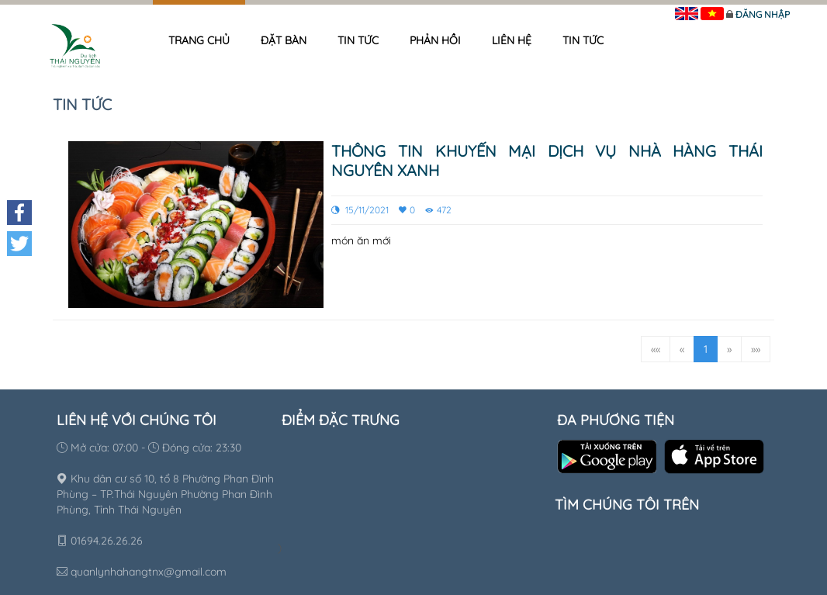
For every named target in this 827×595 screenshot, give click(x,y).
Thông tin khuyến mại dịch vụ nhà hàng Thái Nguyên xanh (547, 160)
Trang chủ (199, 40)
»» (755, 349)
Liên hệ (511, 40)
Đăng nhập (762, 14)
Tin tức (358, 40)
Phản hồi (435, 40)
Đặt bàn (283, 40)
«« (655, 349)
